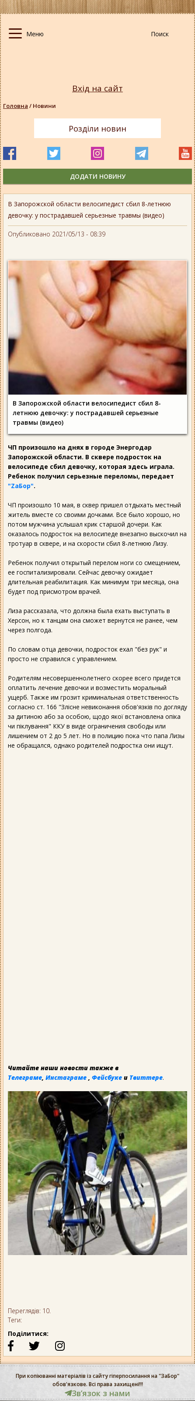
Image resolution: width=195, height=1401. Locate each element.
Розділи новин (97, 128)
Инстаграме (66, 1077)
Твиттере (146, 1077)
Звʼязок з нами (97, 1393)
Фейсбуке (107, 1077)
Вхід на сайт (97, 88)
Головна (15, 106)
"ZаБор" (21, 486)
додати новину (97, 176)
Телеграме (25, 1077)
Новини (44, 106)
